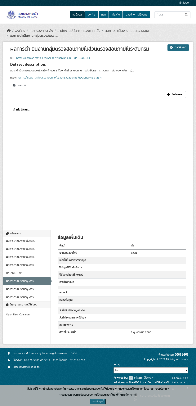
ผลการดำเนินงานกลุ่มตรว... (20, 241)
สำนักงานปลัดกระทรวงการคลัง (78, 30)
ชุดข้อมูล (77, 15)
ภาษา (117, 365)
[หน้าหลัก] (9, 30)
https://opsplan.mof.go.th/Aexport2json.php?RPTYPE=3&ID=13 (53, 58)
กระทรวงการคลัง (41, 30)
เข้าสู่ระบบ (184, 3)
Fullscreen (175, 94)
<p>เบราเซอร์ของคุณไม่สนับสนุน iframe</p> (98, 162)
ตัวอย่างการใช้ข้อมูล (136, 15)
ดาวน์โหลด (178, 47)
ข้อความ (19, 85)
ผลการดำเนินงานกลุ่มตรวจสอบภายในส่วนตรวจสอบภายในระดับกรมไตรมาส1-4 (59, 78)
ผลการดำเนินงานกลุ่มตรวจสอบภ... (129, 30)
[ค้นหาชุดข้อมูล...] (172, 14)
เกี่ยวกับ (116, 15)
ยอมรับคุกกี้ (98, 401)
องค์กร (91, 15)
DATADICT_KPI (14, 273)
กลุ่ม (103, 15)
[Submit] (186, 14)
